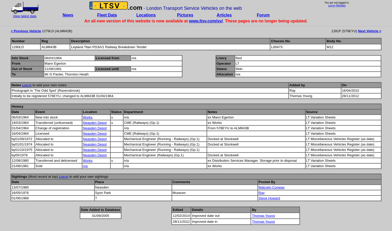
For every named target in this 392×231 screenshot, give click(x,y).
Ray (262, 193)
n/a (85, 166)
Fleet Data (107, 15)
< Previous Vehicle (26, 31)
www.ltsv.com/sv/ (206, 21)
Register (341, 5)
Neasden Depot (95, 123)
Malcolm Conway (271, 187)
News (68, 15)
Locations (146, 15)
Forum (263, 15)
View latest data (25, 16)
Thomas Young (263, 216)
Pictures (185, 15)
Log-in (331, 5)
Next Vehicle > (369, 31)
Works (88, 117)
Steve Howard (269, 198)
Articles (224, 15)
